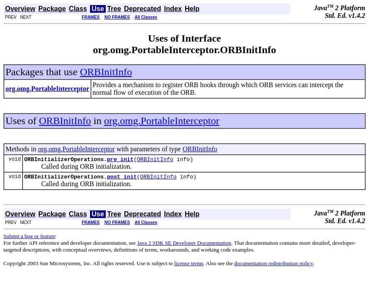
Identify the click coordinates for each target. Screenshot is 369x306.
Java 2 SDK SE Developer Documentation (184, 245)
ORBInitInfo (106, 71)
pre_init (120, 160)
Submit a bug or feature (29, 238)
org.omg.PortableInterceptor (161, 120)
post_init (122, 179)
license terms (189, 266)
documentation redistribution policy (273, 266)
